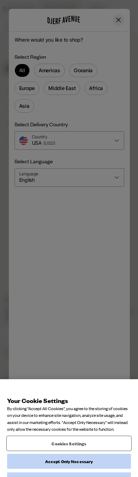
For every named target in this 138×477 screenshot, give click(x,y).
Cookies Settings (68, 448)
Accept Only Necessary (69, 466)
